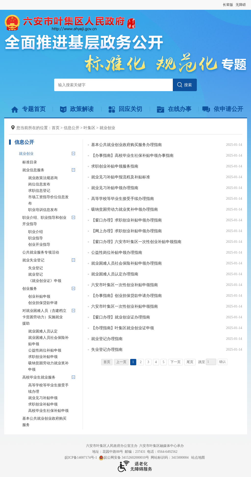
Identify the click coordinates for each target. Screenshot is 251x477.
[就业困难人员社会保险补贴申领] (53, 340)
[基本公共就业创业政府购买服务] (50, 422)
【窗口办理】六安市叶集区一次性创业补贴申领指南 (136, 242)
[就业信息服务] (73, 169)
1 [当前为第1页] (133, 362)
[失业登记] (53, 268)
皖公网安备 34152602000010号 (124, 457)
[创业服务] (73, 288)
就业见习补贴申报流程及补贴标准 (120, 177)
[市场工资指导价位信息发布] (53, 200)
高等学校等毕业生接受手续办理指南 (122, 198)
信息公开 (71, 128)
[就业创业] (43, 154)
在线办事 (174, 109)
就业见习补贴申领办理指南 (114, 188)
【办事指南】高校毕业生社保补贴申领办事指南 (132, 155)
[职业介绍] (53, 232)
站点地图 (198, 457)
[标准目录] (50, 162)
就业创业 (107, 128)
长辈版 (228, 5)
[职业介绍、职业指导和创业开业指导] (73, 217)
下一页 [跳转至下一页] (175, 362)
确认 (222, 362)
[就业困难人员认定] (53, 331)
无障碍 (241, 5)
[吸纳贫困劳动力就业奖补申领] (53, 366)
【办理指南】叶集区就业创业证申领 (122, 328)
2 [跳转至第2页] (141, 362)
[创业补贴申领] (53, 296)
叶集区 (89, 128)
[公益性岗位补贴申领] (53, 350)
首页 (56, 128)
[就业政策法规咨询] (53, 178)
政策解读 (77, 109)
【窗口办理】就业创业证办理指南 (120, 317)
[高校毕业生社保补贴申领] (53, 410)
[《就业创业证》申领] (53, 281)
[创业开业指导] (53, 244)
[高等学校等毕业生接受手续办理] (53, 388)
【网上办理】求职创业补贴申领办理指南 (126, 231)
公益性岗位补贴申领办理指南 (116, 252)
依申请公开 (222, 109)
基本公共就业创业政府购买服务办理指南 (126, 145)
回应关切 (125, 109)
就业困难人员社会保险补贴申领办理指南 (126, 263)
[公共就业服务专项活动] (50, 252)
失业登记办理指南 (107, 349)
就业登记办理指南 (107, 339)
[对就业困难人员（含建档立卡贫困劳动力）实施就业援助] (73, 310)
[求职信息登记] (53, 190)
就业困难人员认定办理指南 (114, 274)
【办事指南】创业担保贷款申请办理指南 (126, 296)
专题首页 (28, 109)
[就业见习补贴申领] (53, 398)
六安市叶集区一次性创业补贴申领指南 (124, 285)
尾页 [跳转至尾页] (190, 362)
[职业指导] (53, 238)
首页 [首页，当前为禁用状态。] (106, 362)
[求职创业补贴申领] (53, 357)
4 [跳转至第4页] (156, 362)
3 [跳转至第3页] (148, 362)
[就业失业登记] (73, 260)
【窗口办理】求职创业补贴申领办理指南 (126, 220)
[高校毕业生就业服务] (73, 377)
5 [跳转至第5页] (163, 362)
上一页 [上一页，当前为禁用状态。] (121, 362)
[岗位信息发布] (53, 184)
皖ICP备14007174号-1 (81, 457)
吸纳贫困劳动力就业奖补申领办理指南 (124, 209)
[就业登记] (53, 274)
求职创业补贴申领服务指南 (114, 166)
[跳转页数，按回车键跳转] (211, 362)
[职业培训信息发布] (53, 210)
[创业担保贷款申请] (53, 303)
